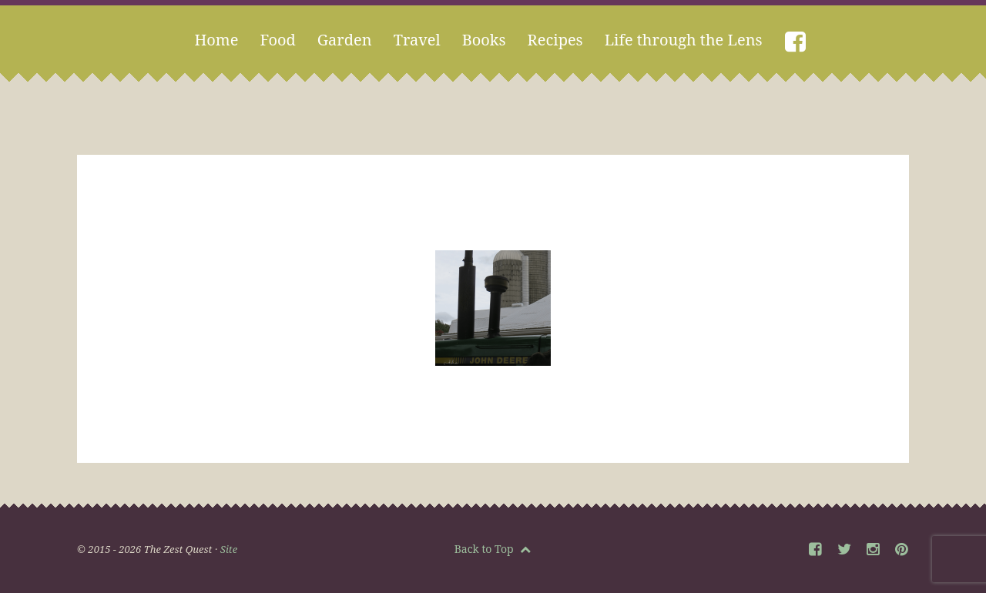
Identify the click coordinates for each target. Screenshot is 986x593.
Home (216, 39)
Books (484, 39)
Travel (417, 39)
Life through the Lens (684, 39)
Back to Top (493, 548)
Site (228, 549)
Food (277, 39)
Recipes (555, 39)
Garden (344, 39)
